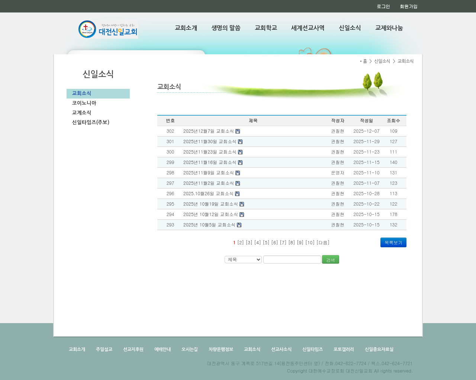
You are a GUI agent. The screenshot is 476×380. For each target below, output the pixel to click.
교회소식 (81, 93)
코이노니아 (84, 103)
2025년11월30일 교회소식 (213, 141)
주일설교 (103, 349)
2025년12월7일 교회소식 (211, 131)
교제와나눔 (389, 28)
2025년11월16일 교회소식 (213, 162)
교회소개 (186, 28)
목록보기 (393, 242)
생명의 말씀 (226, 28)
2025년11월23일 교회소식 (213, 151)
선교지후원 (133, 349)
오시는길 (189, 349)
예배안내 (162, 349)
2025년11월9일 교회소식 (211, 172)
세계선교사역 (308, 28)
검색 (330, 260)
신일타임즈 (312, 349)
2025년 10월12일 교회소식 (213, 214)
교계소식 (81, 112)
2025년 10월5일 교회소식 (212, 224)
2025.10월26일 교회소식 (211, 193)
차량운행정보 (220, 349)
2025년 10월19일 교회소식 (213, 203)
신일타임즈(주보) (90, 122)
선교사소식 (281, 349)
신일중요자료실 (378, 349)
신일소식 (350, 28)
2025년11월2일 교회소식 (211, 183)
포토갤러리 (343, 349)
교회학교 (266, 28)
